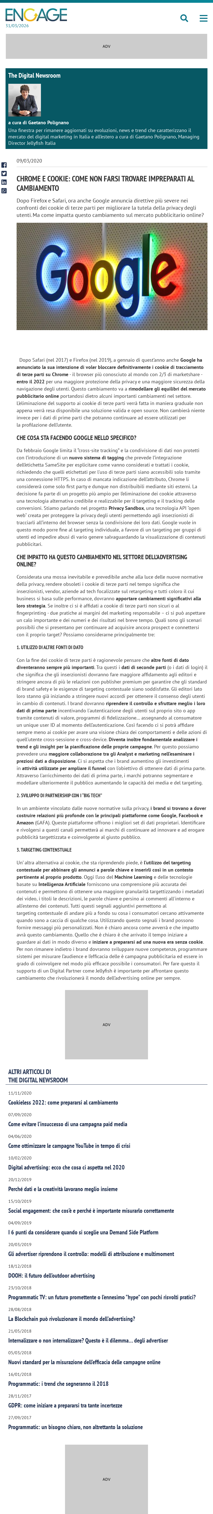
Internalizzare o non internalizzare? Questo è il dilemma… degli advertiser (88, 1340)
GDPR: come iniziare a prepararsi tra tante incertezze (65, 1405)
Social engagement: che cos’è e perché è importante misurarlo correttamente (91, 1210)
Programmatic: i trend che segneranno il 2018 (58, 1384)
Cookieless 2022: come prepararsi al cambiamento (63, 1102)
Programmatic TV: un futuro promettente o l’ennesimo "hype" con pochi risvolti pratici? (102, 1297)
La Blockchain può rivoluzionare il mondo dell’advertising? (71, 1319)
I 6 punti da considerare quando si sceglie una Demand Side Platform (83, 1232)
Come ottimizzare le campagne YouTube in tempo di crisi (69, 1146)
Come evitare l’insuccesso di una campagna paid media (67, 1124)
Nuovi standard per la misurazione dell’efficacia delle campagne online (84, 1362)
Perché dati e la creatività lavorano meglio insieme (63, 1189)
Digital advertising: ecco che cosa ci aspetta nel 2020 (66, 1167)
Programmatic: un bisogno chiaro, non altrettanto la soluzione (75, 1427)
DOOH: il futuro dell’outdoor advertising (51, 1275)
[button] (203, 18)
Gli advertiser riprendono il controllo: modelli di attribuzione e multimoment (91, 1254)
